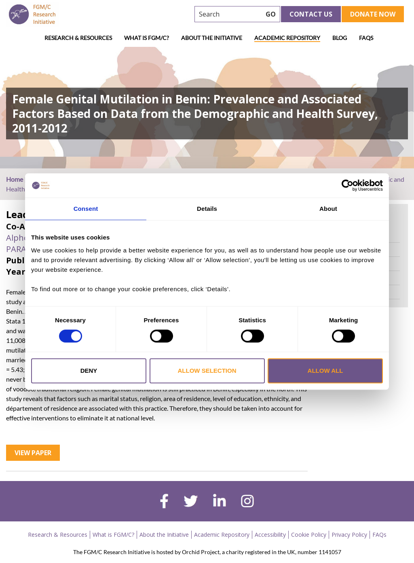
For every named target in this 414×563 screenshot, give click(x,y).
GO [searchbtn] (271, 14)
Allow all (325, 370)
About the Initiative (211, 37)
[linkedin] (219, 502)
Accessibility (270, 534)
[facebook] (164, 502)
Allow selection (207, 370)
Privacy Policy (349, 534)
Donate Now (372, 14)
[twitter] (190, 502)
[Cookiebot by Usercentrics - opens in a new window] (347, 185)
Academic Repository (287, 37)
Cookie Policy (308, 534)
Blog (339, 37)
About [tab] (328, 208)
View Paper (33, 452)
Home (14, 179)
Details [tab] (207, 208)
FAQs (366, 37)
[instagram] (247, 502)
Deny (88, 370)
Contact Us (310, 14)
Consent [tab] (86, 208)
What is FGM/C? (146, 37)
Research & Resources (78, 37)
